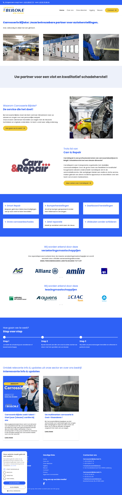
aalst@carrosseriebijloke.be (92, 479)
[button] (58, 281)
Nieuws (100, 10)
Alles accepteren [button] (14, 483)
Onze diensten (81, 10)
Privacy (45, 472)
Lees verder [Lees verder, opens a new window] (13, 465)
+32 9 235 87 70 (28, 2)
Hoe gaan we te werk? (14, 128)
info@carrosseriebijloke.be (92, 466)
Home (61, 10)
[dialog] (14, 472)
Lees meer (9, 438)
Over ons (70, 10)
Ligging (92, 10)
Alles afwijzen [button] (14, 487)
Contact (111, 10)
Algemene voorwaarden (50, 474)
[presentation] (60, 277)
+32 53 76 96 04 (44, 2)
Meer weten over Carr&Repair (77, 183)
